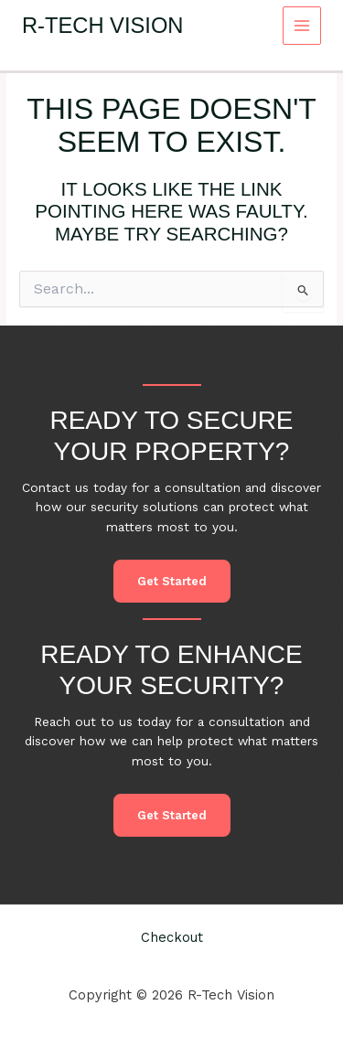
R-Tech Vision (102, 25)
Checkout (172, 937)
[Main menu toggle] (302, 26)
